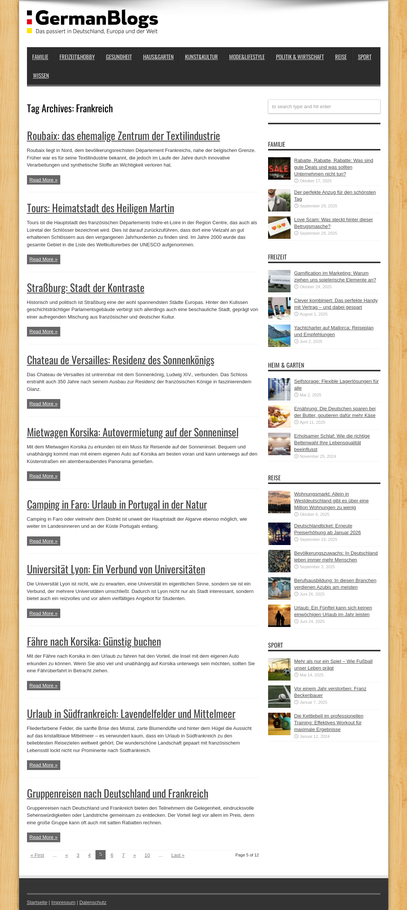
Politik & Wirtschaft (300, 56)
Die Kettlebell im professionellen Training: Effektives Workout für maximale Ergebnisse (329, 722)
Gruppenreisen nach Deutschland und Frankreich (117, 793)
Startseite (37, 902)
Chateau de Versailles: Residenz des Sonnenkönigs (120, 359)
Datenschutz (92, 902)
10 (147, 855)
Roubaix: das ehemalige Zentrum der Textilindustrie (123, 135)
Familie (40, 56)
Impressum (63, 902)
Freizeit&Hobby (77, 56)
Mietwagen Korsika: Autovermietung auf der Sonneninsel (133, 431)
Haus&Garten (158, 56)
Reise (341, 56)
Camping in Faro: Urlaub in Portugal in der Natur (117, 504)
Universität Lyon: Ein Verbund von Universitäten (116, 568)
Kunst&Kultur (201, 56)
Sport (364, 56)
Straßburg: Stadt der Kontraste (86, 287)
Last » (177, 855)
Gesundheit (119, 56)
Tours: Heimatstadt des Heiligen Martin (100, 207)
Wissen (41, 75)
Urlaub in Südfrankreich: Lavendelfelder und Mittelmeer (131, 713)
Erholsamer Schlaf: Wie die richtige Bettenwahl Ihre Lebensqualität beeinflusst (332, 442)
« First (37, 855)
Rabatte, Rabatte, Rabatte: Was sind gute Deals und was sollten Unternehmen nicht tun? (333, 167)
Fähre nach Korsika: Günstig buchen (94, 641)
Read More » (44, 180)
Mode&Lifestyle (247, 56)
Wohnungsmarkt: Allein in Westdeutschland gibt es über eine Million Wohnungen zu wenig (331, 500)
